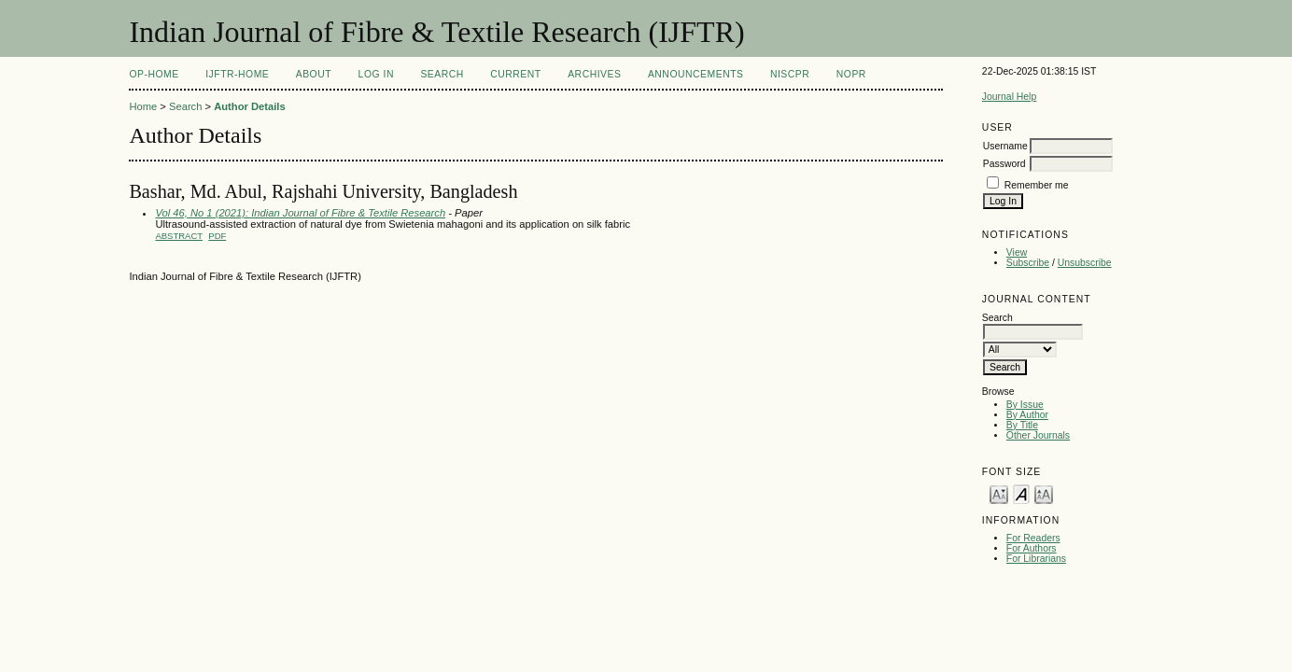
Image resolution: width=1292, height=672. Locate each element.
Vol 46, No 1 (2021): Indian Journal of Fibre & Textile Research (300, 212)
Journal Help (1009, 96)
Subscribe (1027, 263)
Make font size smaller (999, 493)
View (1016, 252)
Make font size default (1021, 493)
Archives (594, 74)
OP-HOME (153, 74)
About (313, 74)
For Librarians (1036, 558)
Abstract (179, 236)
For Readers (1033, 538)
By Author (1027, 415)
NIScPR (789, 74)
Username (1005, 146)
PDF (217, 236)
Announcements (696, 74)
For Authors (1031, 548)
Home (143, 106)
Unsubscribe (1085, 263)
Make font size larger (1043, 493)
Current (515, 74)
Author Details (249, 106)
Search (441, 74)
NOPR (851, 74)
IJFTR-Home (237, 74)
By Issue (1025, 404)
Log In (376, 74)
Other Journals (1038, 435)
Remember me (1036, 185)
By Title (1022, 425)
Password (1004, 164)
